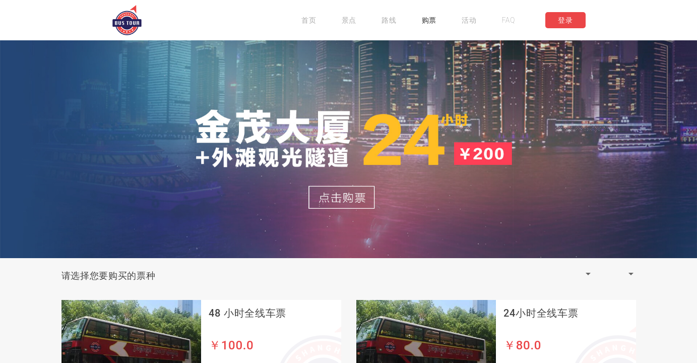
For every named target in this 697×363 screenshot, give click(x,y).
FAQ (508, 20)
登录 (565, 20)
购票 (429, 20)
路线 (389, 20)
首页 (308, 20)
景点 (349, 20)
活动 (469, 20)
